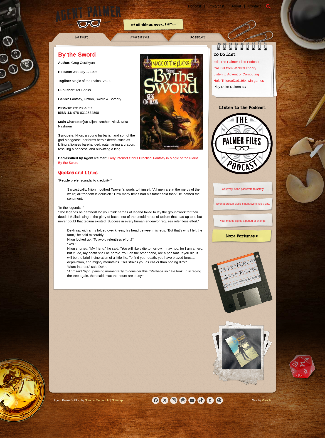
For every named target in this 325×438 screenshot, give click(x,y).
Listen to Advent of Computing (236, 74)
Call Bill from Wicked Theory (235, 68)
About (236, 6)
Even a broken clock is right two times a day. (243, 203)
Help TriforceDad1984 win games (239, 80)
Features (139, 37)
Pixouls (266, 400)
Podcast (194, 6)
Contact (254, 6)
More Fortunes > (242, 236)
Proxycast (216, 6)
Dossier (198, 37)
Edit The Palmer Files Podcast (236, 62)
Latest (81, 37)
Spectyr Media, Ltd (97, 400)
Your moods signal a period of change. (243, 220)
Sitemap (117, 400)
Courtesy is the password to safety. (243, 189)
